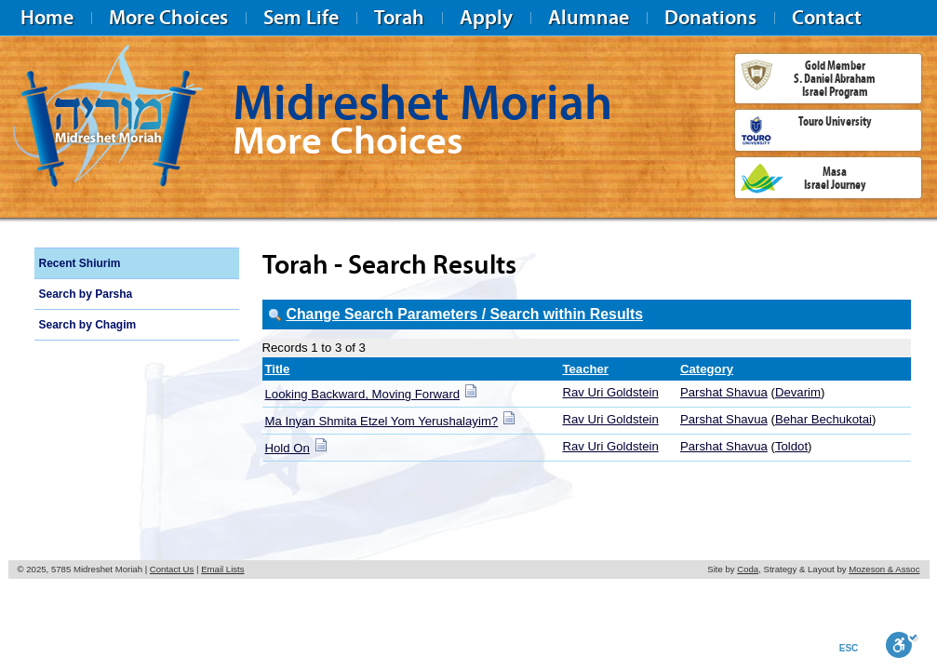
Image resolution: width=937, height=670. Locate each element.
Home (47, 17)
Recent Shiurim (80, 263)
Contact (827, 17)
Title (277, 369)
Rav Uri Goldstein (610, 392)
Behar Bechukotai (823, 419)
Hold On (287, 448)
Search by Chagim (88, 324)
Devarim (798, 392)
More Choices (168, 17)
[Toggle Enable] (902, 645)
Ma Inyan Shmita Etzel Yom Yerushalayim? (382, 421)
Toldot (791, 446)
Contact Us (172, 569)
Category (706, 369)
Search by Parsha (86, 294)
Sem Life (301, 17)
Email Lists (222, 569)
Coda (747, 569)
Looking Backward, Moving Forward (363, 394)
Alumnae (588, 17)
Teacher (585, 369)
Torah (399, 17)
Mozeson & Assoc (884, 569)
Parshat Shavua (724, 392)
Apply (486, 17)
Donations (710, 17)
